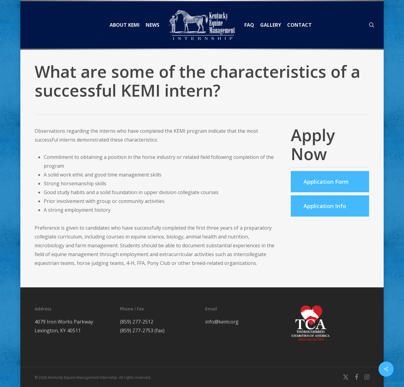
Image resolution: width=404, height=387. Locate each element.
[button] (330, 181)
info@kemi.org (222, 321)
